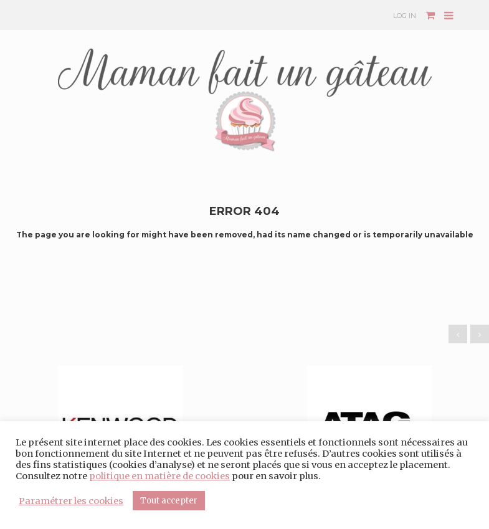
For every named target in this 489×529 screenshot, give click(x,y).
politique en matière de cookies (159, 476)
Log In (404, 15)
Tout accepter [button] (168, 500)
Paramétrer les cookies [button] (71, 501)
